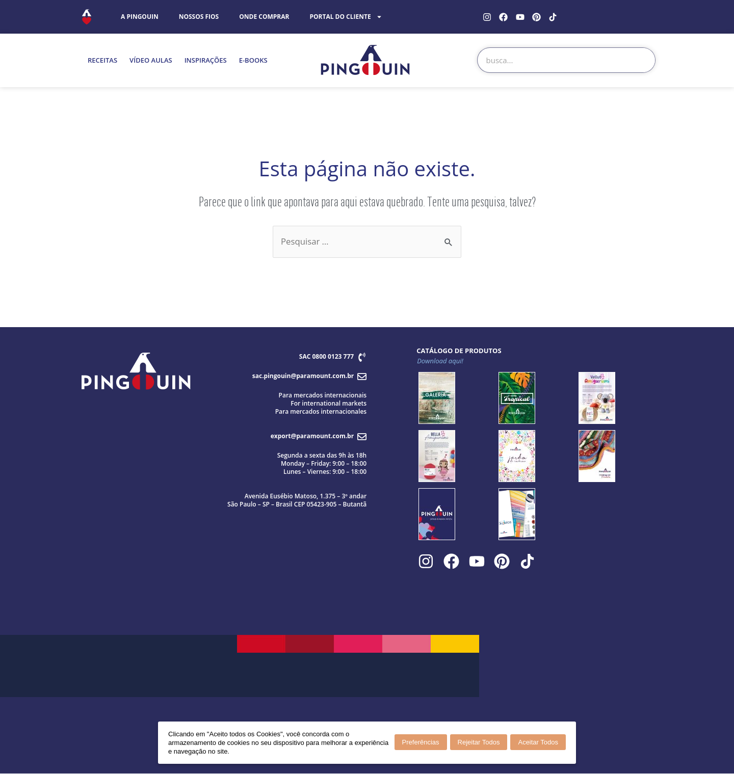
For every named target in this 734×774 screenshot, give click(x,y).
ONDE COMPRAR (264, 16)
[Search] (642, 60)
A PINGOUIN (140, 16)
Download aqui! (440, 360)
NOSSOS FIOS (199, 16)
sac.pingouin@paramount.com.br (303, 375)
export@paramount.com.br (312, 436)
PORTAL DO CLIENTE (345, 17)
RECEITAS (102, 60)
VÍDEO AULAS (150, 60)
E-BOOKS (253, 60)
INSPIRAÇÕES (206, 60)
